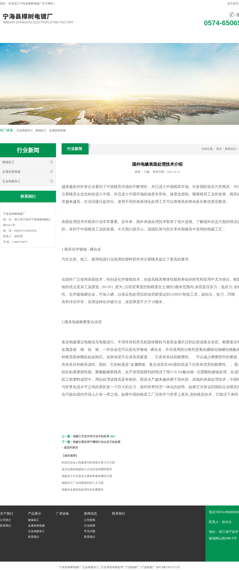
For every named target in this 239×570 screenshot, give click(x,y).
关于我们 (46, 37)
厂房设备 (107, 37)
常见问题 (89, 531)
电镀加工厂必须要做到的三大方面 (83, 482)
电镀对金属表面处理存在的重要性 (83, 489)
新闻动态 (138, 37)
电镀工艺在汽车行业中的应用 (91, 436)
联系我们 (169, 37)
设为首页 (233, 3)
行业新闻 (89, 525)
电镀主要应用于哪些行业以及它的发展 (96, 442)
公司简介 (5, 520)
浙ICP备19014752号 (168, 567)
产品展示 (77, 37)
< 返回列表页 (70, 447)
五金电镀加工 (24, 130)
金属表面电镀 (57, 130)
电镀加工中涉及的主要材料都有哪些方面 (87, 476)
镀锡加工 (41, 130)
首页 (219, 149)
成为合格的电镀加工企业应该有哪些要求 (87, 469)
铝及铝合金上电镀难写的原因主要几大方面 (88, 462)
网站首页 (15, 37)
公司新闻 (89, 520)
